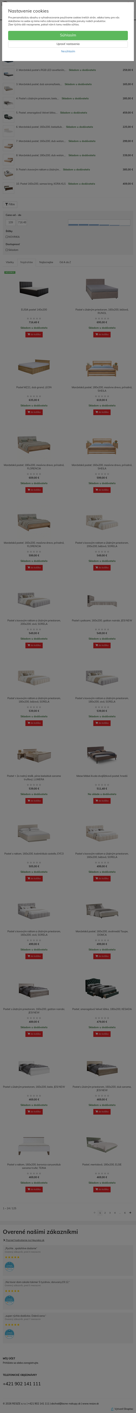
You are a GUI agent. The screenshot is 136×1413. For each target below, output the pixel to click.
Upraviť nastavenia (68, 44)
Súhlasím (68, 35)
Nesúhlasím (68, 51)
